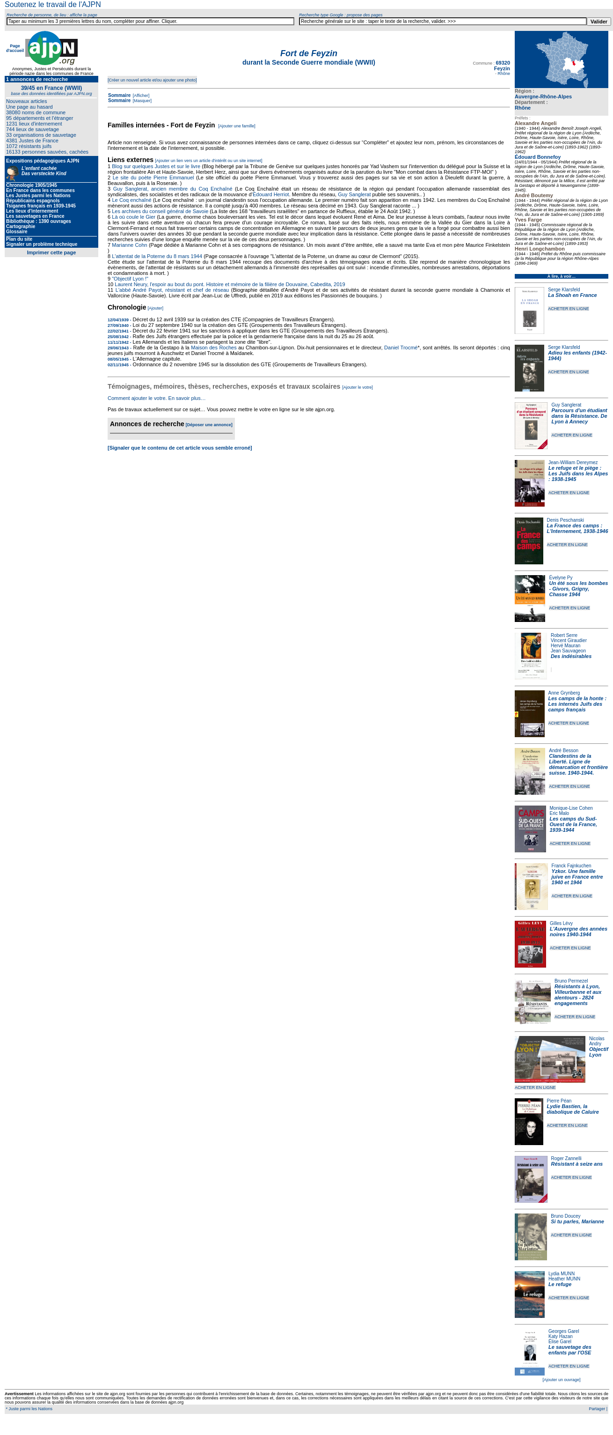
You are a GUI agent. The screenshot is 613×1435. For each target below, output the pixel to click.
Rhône (523, 108)
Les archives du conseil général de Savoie (160, 211)
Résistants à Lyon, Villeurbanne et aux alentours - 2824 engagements (578, 995)
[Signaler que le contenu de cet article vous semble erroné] (180, 448)
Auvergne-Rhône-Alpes (543, 96)
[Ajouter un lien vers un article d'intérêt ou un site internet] (208, 160)
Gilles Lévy (561, 923)
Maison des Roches (214, 347)
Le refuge (560, 1284)
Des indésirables (571, 656)
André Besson (563, 750)
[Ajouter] (156, 308)
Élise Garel (559, 1341)
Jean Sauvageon (568, 650)
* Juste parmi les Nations (28, 1408)
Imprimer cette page (51, 252)
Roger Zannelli (566, 1158)
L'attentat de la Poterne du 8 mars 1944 (157, 256)
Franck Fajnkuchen (571, 865)
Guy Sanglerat (566, 404)
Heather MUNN (564, 1278)
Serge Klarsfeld (564, 289)
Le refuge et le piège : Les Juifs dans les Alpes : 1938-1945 (578, 473)
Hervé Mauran (565, 645)
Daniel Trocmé (400, 347)
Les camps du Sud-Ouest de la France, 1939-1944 (573, 824)
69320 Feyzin (502, 65)
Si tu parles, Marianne (577, 1221)
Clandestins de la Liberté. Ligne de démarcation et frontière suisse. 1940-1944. (578, 764)
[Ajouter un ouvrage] (561, 1379)
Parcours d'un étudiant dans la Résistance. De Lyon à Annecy (579, 415)
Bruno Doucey (565, 1216)
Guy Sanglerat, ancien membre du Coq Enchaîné (173, 189)
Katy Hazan (560, 1336)
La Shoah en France (572, 295)
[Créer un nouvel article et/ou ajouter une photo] (152, 80)
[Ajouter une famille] (236, 126)
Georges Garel (563, 1331)
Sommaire (119, 95)
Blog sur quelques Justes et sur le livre (157, 166)
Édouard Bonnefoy (538, 157)
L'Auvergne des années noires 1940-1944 (578, 931)
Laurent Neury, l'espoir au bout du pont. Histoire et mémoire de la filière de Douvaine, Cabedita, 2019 (230, 284)
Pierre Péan (559, 1100)
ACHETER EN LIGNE (568, 308)
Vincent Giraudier (569, 640)
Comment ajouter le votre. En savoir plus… (157, 398)
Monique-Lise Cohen (571, 808)
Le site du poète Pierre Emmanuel (153, 177)
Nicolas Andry (597, 1041)
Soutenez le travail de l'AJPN (53, 4)
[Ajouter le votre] (357, 387)
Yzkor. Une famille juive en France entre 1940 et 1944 (577, 876)
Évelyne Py (560, 577)
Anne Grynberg (564, 692)
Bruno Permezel (571, 981)
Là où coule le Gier (133, 217)
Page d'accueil (15, 48)
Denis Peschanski (565, 520)
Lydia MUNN (561, 1273)
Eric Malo (559, 813)
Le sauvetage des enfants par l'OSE (569, 1349)
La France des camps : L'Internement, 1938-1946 (577, 528)
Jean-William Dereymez (573, 462)
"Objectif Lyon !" (130, 278)
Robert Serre (564, 635)
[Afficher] (140, 95)
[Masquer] (141, 100)
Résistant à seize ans (577, 1164)
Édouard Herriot (271, 194)
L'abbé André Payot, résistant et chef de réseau (172, 290)
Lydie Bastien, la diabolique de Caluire (573, 1109)
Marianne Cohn (129, 245)
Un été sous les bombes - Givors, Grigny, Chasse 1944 (578, 588)
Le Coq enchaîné (131, 200)
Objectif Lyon (598, 1052)
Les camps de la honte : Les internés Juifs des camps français (577, 703)
